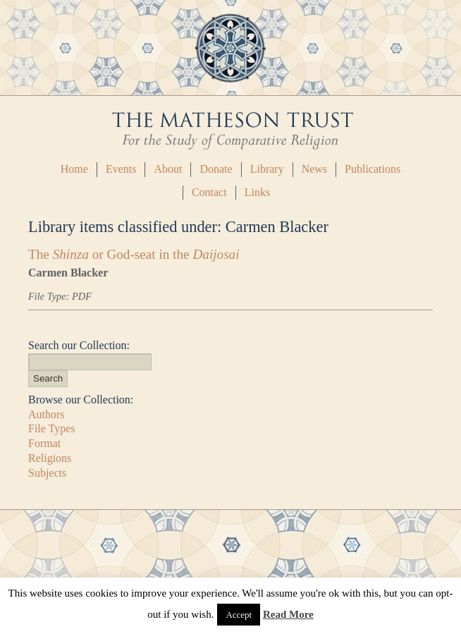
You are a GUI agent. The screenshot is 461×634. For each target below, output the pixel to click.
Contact (209, 192)
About (168, 169)
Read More (288, 614)
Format (44, 443)
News (314, 169)
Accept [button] (239, 614)
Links (257, 192)
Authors (46, 414)
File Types (51, 428)
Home (74, 169)
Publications (372, 169)
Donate (215, 169)
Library (267, 169)
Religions (49, 458)
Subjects (47, 473)
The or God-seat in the (134, 254)
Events (121, 169)
